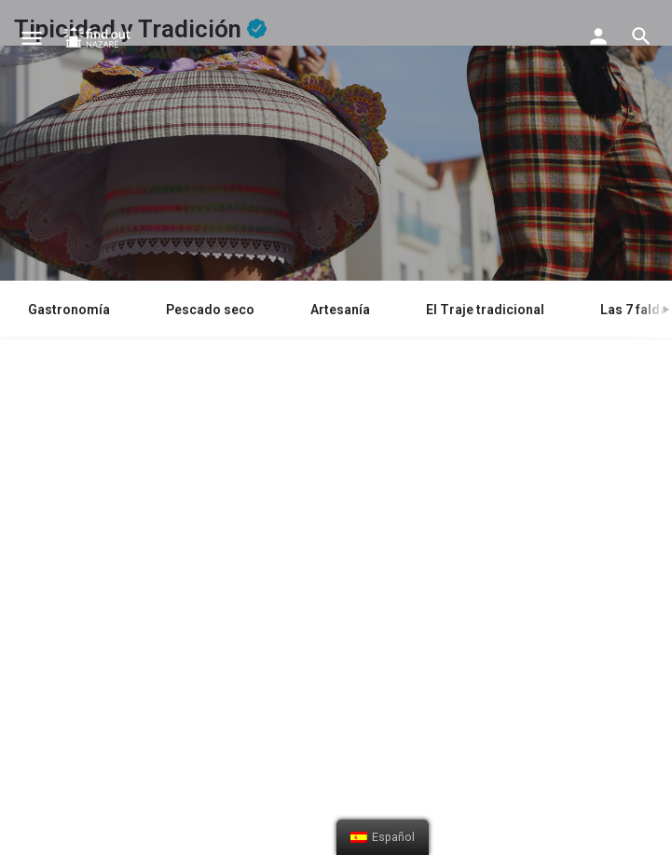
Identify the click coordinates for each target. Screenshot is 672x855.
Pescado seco (210, 309)
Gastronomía (69, 309)
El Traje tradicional (485, 309)
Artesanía (340, 309)
